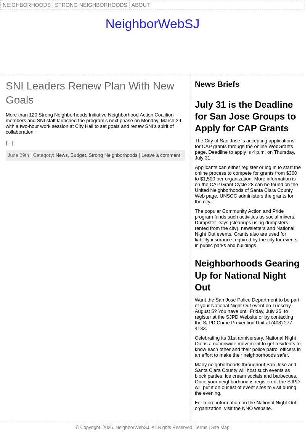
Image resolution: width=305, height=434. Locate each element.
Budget (78, 155)
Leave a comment (160, 155)
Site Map (220, 427)
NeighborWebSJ (153, 23)
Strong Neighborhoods (113, 155)
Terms (201, 427)
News (62, 155)
